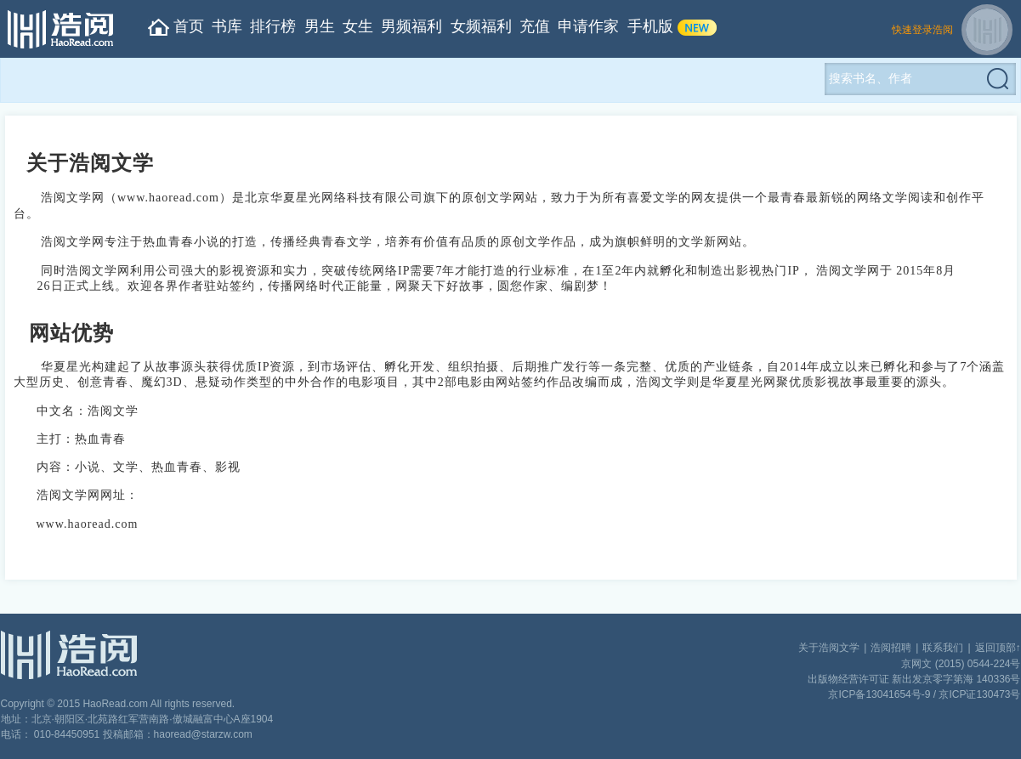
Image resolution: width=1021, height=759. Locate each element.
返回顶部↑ (998, 648)
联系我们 (942, 648)
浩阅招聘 (891, 648)
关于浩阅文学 (828, 648)
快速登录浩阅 (922, 30)
